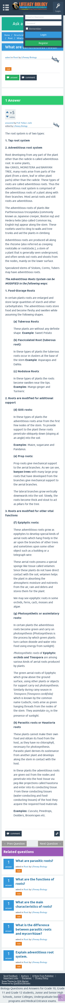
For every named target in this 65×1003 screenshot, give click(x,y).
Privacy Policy (41, 978)
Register (43, 43)
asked (8, 57)
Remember (35, 28)
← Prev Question (14, 843)
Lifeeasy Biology (39, 866)
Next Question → (50, 843)
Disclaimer (27, 978)
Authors (25, 976)
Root (15, 57)
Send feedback (10, 976)
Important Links (10, 978)
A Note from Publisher (43, 976)
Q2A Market (23, 981)
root (8, 69)
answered (9, 123)
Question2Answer (22, 983)
